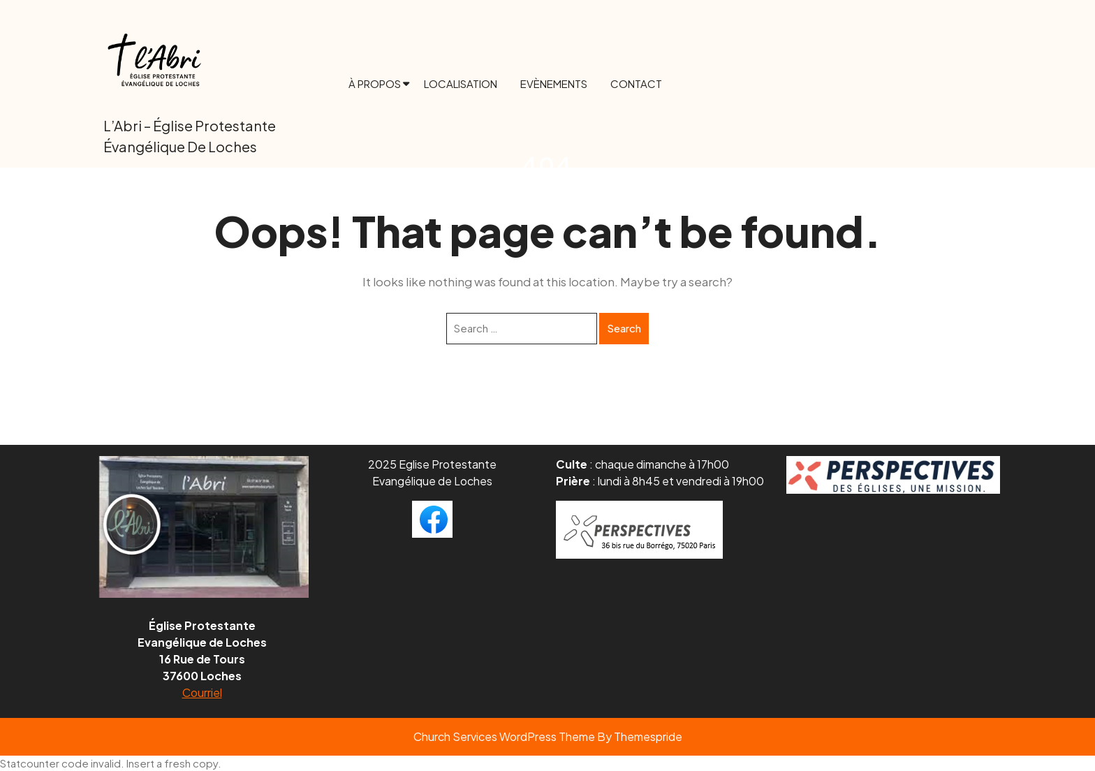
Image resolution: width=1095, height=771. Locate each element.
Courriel (202, 692)
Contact (636, 83)
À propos (374, 83)
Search (624, 328)
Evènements (553, 83)
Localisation (460, 83)
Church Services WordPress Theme (504, 736)
